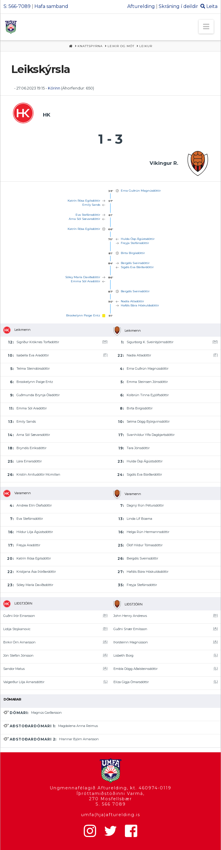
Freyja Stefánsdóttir (135, 243)
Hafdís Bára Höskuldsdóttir (140, 305)
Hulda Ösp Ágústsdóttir (138, 239)
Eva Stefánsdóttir (88, 215)
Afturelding (141, 6)
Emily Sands (91, 205)
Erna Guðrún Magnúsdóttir (141, 190)
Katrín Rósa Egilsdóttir (84, 200)
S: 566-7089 (17, 6)
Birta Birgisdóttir (133, 253)
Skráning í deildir (178, 6)
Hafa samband (51, 6)
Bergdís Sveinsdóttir (135, 263)
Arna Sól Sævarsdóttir (84, 219)
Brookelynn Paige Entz (83, 315)
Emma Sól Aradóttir (85, 281)
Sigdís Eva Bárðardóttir (137, 267)
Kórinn (54, 88)
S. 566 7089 (111, 804)
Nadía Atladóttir (132, 301)
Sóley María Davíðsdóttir (82, 277)
